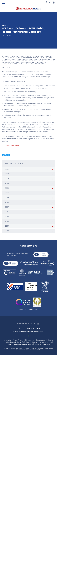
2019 (7, 197)
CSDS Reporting (29, 340)
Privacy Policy (17, 340)
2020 (7, 193)
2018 (7, 202)
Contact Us (7, 340)
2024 (7, 174)
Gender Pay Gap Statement (23, 344)
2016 (7, 212)
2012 (7, 231)
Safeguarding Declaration (44, 340)
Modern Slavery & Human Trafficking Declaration (21, 342)
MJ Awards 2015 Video (10, 146)
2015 (7, 216)
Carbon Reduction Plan (42, 344)
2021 (7, 188)
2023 (7, 179)
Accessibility (44, 342)
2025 (7, 169)
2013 (7, 226)
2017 (7, 207)
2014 (7, 221)
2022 (7, 183)
